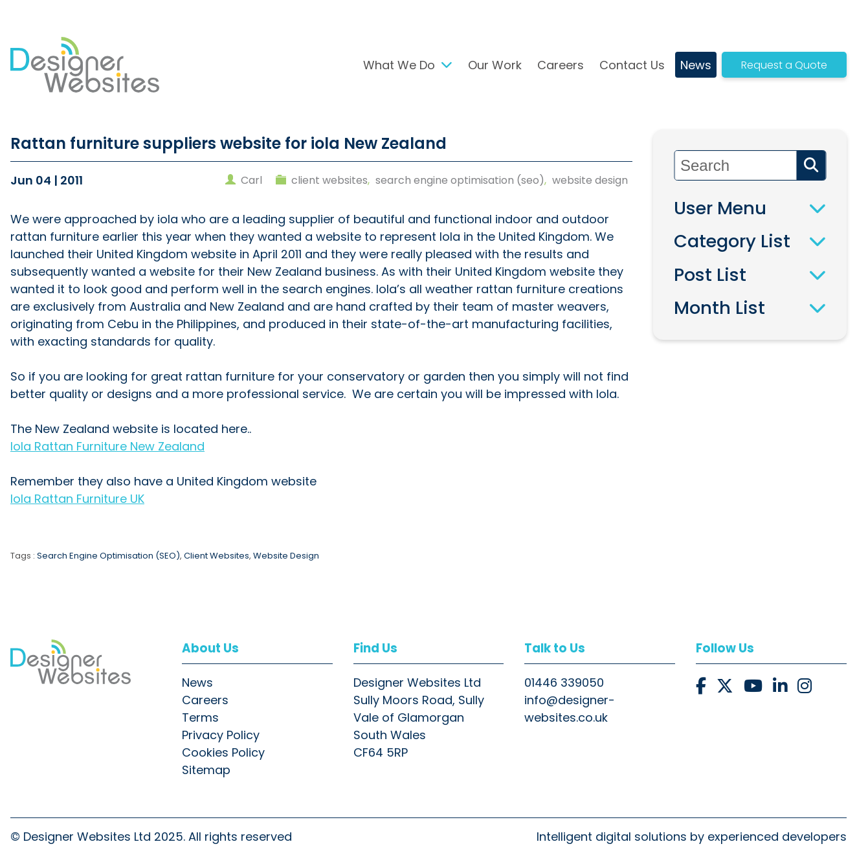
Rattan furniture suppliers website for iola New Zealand (228, 143)
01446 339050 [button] (564, 682)
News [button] (695, 65)
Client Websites (216, 556)
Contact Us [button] (632, 65)
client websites (329, 180)
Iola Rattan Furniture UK (77, 499)
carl (251, 180)
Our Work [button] (495, 65)
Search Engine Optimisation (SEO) (108, 556)
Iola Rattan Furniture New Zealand (107, 446)
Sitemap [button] (206, 770)
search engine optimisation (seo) (459, 180)
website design (590, 180)
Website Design (286, 556)
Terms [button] (200, 717)
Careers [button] (560, 65)
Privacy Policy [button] (221, 735)
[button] (84, 65)
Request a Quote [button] (784, 65)
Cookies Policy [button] (223, 752)
